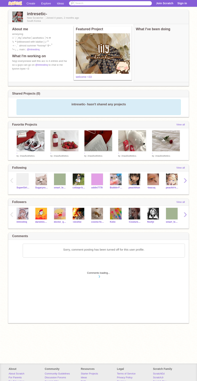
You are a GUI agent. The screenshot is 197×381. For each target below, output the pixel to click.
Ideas (60, 3)
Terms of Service (126, 373)
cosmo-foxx (97, 222)
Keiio (112, 222)
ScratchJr (158, 377)
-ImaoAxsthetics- (27, 156)
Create (31, 3)
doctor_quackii (60, 222)
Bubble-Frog (116, 187)
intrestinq (22, 222)
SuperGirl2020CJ (23, 187)
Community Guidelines (57, 373)
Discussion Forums (55, 377)
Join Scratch (164, 3)
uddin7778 (97, 187)
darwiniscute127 (41, 222)
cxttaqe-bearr (79, 187)
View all (180, 124)
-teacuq (151, 187)
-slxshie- (77, 222)
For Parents (15, 377)
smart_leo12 (60, 187)
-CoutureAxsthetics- (135, 222)
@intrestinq (33, 49)
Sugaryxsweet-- (41, 187)
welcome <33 (84, 76)
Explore (46, 3)
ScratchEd (158, 373)
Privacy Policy (125, 377)
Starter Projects (89, 373)
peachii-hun (172, 187)
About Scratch (16, 373)
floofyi (150, 222)
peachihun (134, 187)
